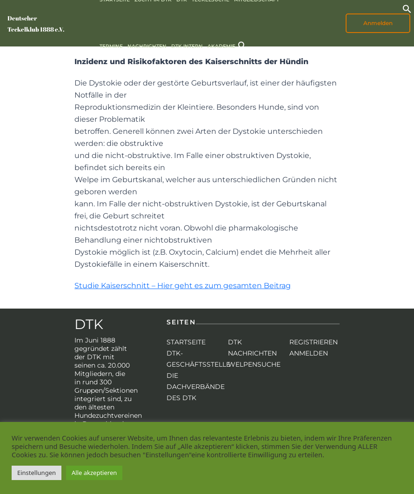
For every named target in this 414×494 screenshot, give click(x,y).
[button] (407, 8)
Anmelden (378, 23)
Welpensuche (254, 364)
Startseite (186, 342)
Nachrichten (147, 46)
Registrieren (313, 342)
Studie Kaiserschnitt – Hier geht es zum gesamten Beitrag (182, 285)
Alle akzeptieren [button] (94, 472)
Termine (111, 46)
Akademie (221, 46)
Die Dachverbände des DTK (196, 386)
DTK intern (187, 46)
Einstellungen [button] (36, 472)
